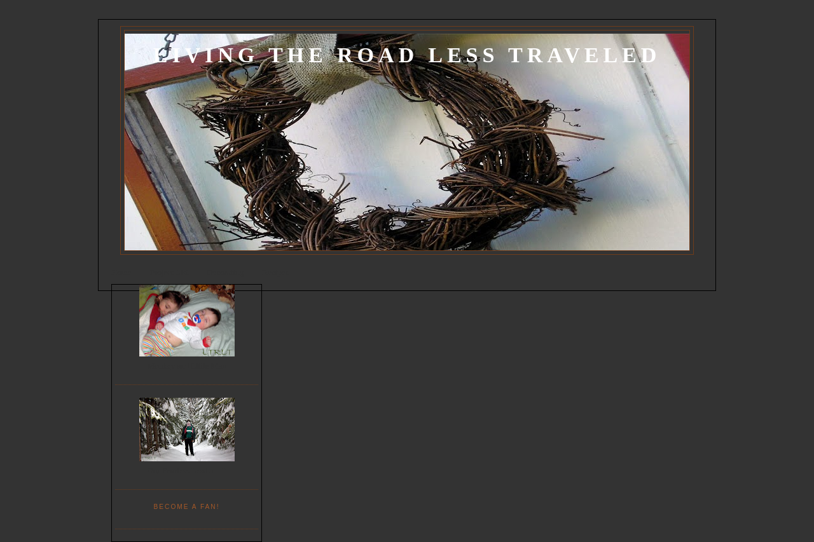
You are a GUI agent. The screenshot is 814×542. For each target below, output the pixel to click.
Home (121, 272)
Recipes (275, 272)
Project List (169, 272)
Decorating (225, 272)
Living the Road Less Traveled (407, 55)
